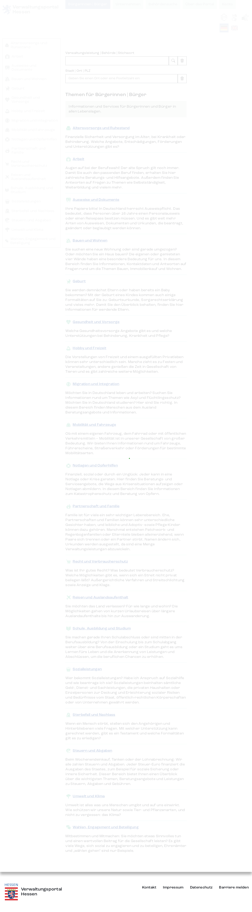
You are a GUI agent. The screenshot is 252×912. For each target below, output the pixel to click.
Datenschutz (201, 887)
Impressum (173, 887)
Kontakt (149, 887)
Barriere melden (234, 887)
